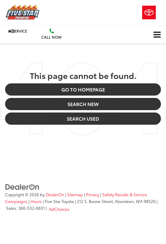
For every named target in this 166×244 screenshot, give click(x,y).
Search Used (83, 118)
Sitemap (75, 194)
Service (17, 31)
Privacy (92, 194)
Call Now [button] (52, 34)
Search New (83, 104)
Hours (36, 201)
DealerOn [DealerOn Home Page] (55, 194)
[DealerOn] (22, 186)
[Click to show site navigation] (157, 34)
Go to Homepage (83, 89)
